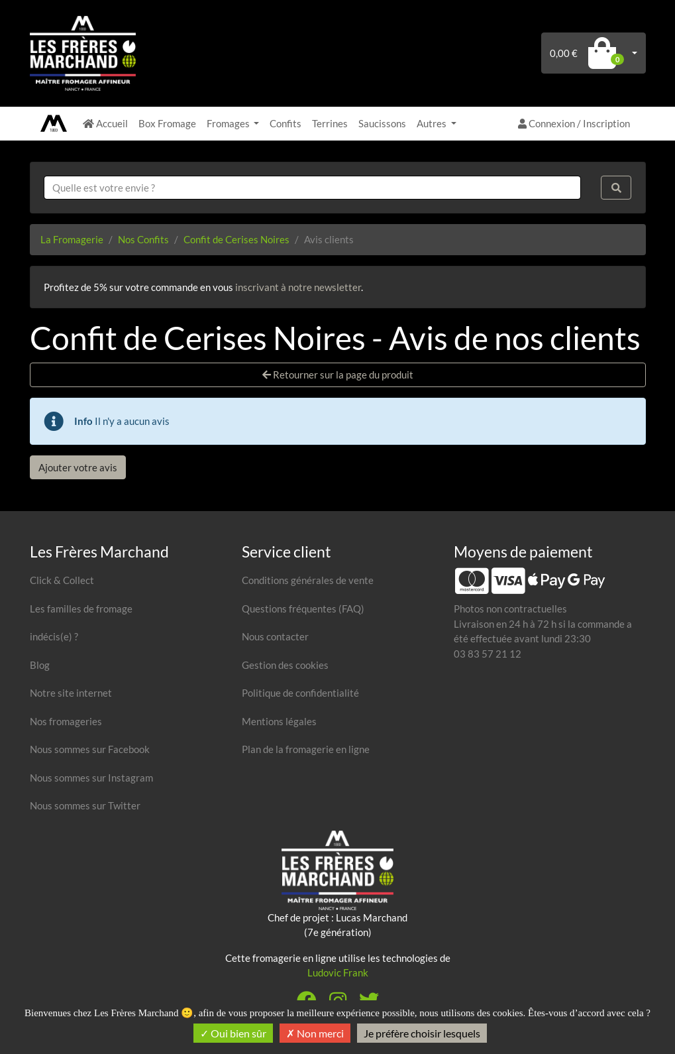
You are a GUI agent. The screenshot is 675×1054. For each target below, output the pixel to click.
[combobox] (313, 188)
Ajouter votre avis (77, 467)
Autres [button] (432, 123)
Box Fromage (167, 123)
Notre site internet (71, 693)
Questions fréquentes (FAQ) (303, 609)
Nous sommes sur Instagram (91, 778)
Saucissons (382, 123)
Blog (40, 665)
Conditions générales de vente (308, 580)
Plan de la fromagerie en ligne (306, 749)
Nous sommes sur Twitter (85, 805)
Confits (285, 123)
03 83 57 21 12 (487, 654)
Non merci (315, 1033)
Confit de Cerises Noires (236, 239)
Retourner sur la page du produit (337, 375)
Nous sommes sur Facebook (90, 749)
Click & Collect (62, 580)
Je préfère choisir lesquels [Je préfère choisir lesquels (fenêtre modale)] (422, 1033)
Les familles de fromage (81, 609)
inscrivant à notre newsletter (298, 287)
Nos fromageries (66, 721)
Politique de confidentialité (300, 693)
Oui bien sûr (233, 1033)
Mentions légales (279, 721)
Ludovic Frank (337, 972)
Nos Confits (143, 239)
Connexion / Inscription (574, 123)
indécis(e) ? (54, 636)
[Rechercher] (616, 188)
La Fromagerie (71, 239)
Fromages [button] (229, 123)
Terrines (330, 123)
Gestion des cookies (285, 665)
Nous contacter (275, 636)
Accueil (105, 123)
